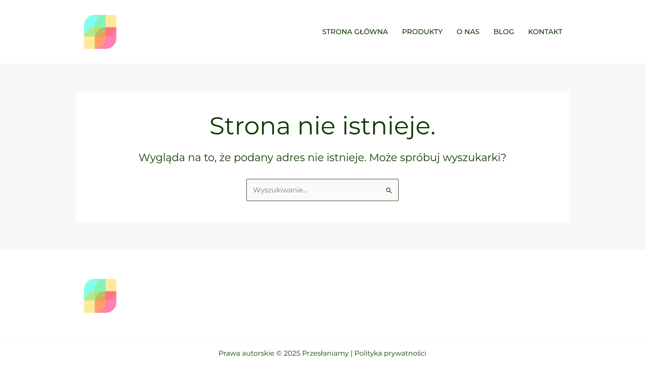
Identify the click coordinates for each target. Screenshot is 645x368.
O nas (468, 32)
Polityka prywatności (391, 353)
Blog (504, 32)
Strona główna (355, 32)
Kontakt (545, 32)
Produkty (422, 32)
